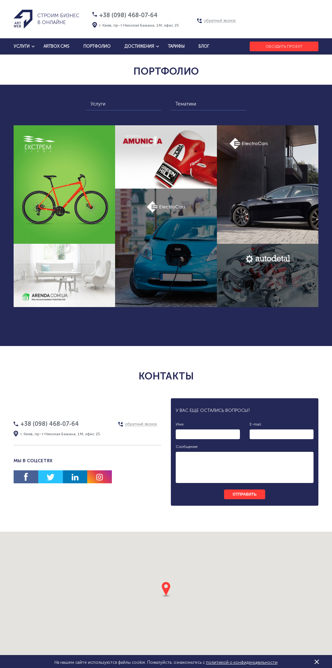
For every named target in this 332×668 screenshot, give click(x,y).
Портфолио (97, 46)
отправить (244, 494)
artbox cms (56, 46)
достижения (139, 46)
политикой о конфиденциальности (242, 662)
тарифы (176, 46)
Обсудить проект (284, 46)
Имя (180, 424)
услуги (22, 46)
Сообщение (186, 446)
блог (203, 46)
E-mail (255, 424)
